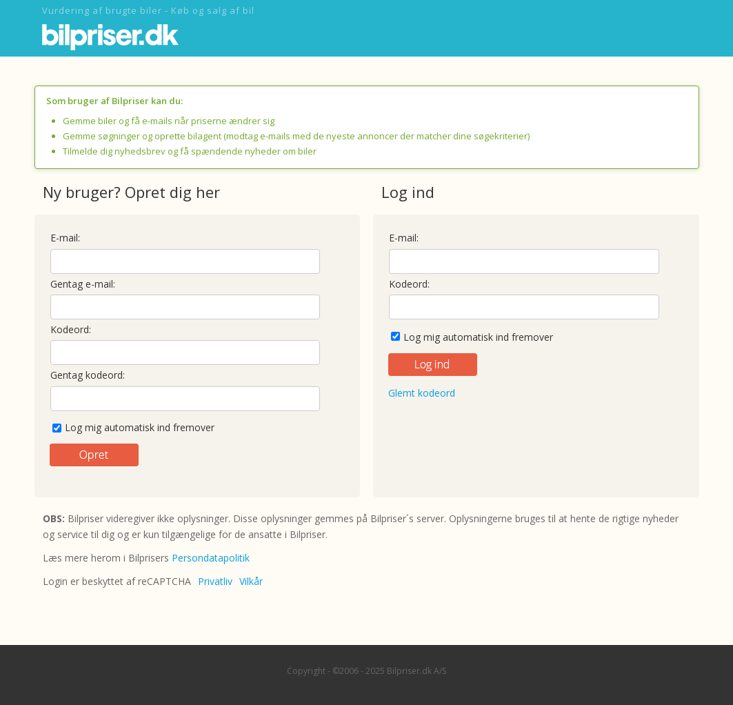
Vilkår (251, 581)
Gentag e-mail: (82, 283)
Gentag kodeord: (87, 374)
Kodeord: (70, 329)
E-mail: (65, 237)
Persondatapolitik (211, 557)
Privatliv (215, 581)
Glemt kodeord (421, 392)
